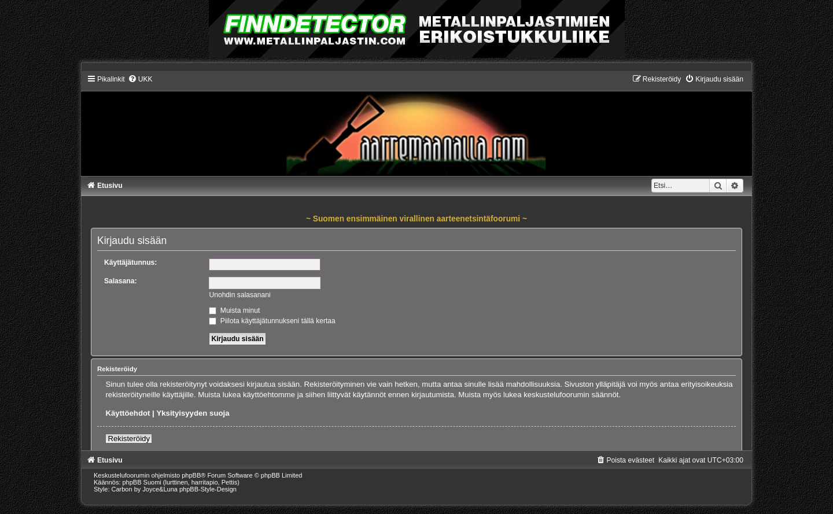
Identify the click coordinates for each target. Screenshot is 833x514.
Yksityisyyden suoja (192, 413)
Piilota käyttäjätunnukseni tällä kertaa (272, 321)
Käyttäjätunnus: (130, 262)
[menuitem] (140, 79)
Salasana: (120, 281)
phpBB (191, 475)
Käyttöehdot (127, 413)
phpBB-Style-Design (208, 489)
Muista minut (234, 310)
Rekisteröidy (129, 438)
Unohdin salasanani (239, 295)
